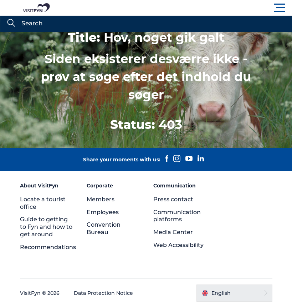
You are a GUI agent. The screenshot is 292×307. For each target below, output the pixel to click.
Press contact (173, 199)
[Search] (11, 23)
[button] (178, 8)
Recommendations (48, 247)
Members (100, 199)
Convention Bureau (104, 228)
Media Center (173, 232)
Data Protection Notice (103, 293)
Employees (103, 212)
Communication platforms (177, 216)
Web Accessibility (178, 245)
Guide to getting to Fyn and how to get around (46, 227)
